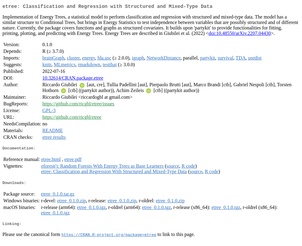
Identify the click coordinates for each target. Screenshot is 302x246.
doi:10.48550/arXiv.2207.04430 (240, 34)
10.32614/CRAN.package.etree (72, 79)
